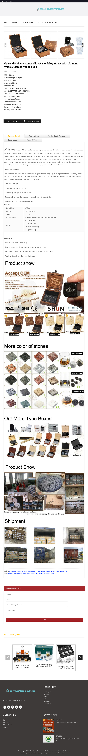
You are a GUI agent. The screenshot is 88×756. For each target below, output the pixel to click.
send (44, 619)
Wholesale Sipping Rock (12, 104)
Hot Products (53, 751)
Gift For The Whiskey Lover (47, 22)
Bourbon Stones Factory (12, 96)
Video (38, 696)
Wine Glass (23, 753)
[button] (82, 45)
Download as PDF (32, 121)
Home (6, 22)
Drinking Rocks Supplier (12, 109)
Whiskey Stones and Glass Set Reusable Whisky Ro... (44, 665)
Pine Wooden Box (63, 753)
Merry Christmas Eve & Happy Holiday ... (56, 722)
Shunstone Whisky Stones (13, 107)
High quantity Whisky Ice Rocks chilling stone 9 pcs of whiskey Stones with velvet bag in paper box (38, 571)
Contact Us (40, 704)
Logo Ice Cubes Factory (12, 99)
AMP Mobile (66, 751)
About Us (40, 701)
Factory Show (41, 692)
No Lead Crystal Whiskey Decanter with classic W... (22, 666)
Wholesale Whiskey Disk (12, 101)
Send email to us (14, 121)
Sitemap (60, 751)
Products (15, 22)
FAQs (38, 699)
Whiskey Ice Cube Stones (49, 753)
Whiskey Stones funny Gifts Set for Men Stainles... (65, 667)
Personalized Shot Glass (34, 753)
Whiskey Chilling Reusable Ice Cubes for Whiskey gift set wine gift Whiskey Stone (30, 573)
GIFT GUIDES (28, 22)
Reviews (39, 694)
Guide (47, 751)
